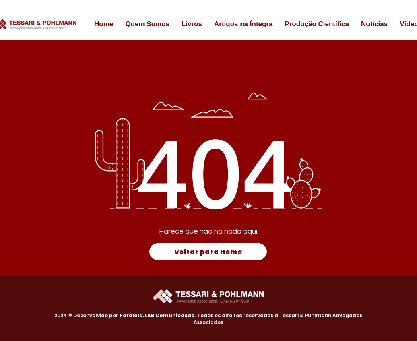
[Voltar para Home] (208, 251)
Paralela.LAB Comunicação (157, 315)
